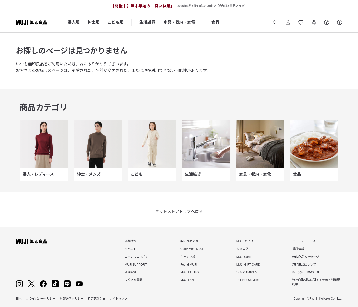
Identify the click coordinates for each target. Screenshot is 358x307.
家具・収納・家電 (179, 22)
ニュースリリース (303, 241)
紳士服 (93, 22)
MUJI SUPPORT (136, 264)
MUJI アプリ (244, 241)
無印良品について (304, 264)
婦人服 (74, 22)
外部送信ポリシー (72, 298)
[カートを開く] (313, 23)
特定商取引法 (96, 298)
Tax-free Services (248, 280)
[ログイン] (287, 22)
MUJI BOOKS (189, 272)
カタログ (242, 249)
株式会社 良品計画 (305, 272)
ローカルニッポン (136, 257)
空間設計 (130, 272)
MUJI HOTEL (189, 280)
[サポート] (339, 22)
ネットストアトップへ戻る (179, 211)
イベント (130, 249)
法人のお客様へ (246, 272)
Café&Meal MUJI (191, 249)
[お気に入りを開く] (300, 22)
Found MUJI (188, 264)
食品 (215, 22)
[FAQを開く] (326, 22)
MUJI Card (243, 257)
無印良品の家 (189, 241)
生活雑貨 (147, 22)
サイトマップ (118, 298)
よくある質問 (133, 280)
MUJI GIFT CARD (248, 264)
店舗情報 (130, 241)
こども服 (115, 22)
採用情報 (298, 249)
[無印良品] (31, 241)
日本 (19, 298)
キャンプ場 (187, 257)
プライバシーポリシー (41, 298)
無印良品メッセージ (305, 257)
